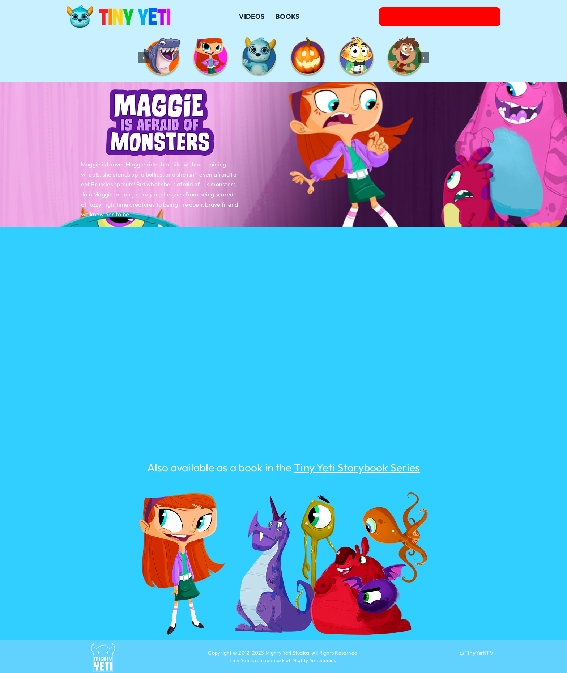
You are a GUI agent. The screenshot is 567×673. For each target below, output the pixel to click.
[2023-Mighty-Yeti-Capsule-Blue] (103, 645)
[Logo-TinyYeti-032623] (119, 8)
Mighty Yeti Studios (287, 652)
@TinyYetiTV (477, 652)
